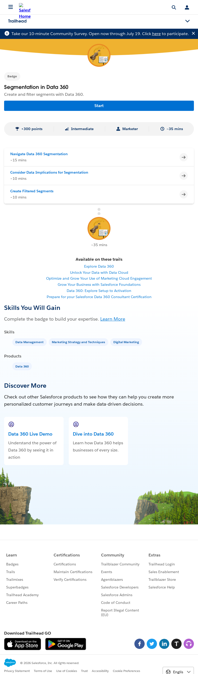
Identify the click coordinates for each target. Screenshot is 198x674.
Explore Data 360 (99, 266)
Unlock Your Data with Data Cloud (99, 272)
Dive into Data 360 (93, 434)
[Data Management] (30, 341)
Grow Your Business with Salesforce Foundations (99, 284)
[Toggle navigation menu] (187, 21)
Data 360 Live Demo (30, 434)
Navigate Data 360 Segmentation (39, 154)
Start (99, 105)
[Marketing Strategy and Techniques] (79, 341)
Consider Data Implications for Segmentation (49, 172)
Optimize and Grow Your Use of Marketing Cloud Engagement (99, 278)
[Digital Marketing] (126, 341)
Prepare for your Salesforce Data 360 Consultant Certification (99, 296)
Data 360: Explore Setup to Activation (99, 290)
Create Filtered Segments (31, 191)
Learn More (112, 319)
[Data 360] (22, 366)
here (156, 33)
